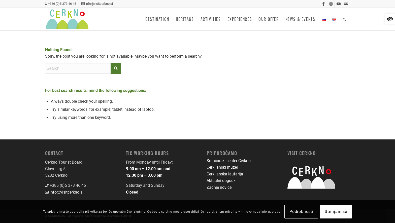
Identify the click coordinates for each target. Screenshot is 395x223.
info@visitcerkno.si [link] (66, 192)
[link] (390, 19)
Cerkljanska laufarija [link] (225, 174)
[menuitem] (157, 19)
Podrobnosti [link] (301, 211)
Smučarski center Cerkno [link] (229, 160)
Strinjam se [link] (336, 211)
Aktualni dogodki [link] (222, 180)
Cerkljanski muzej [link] (222, 167)
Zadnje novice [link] (219, 187)
